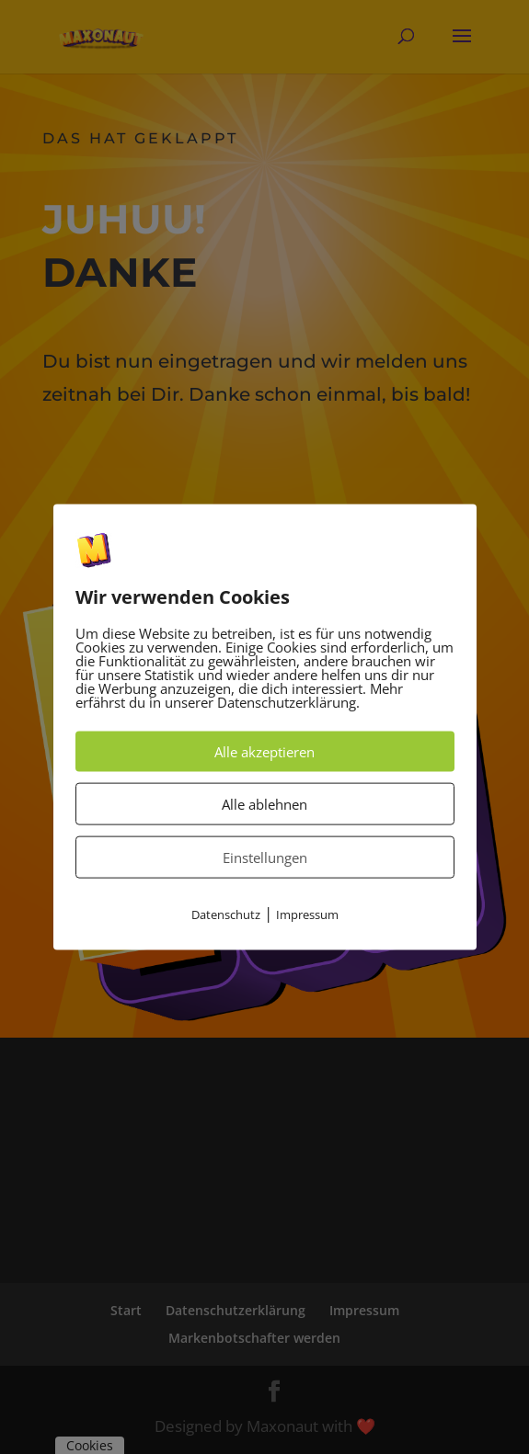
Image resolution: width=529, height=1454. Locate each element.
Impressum (307, 914)
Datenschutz (225, 914)
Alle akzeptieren (264, 752)
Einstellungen (265, 857)
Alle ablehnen (264, 804)
